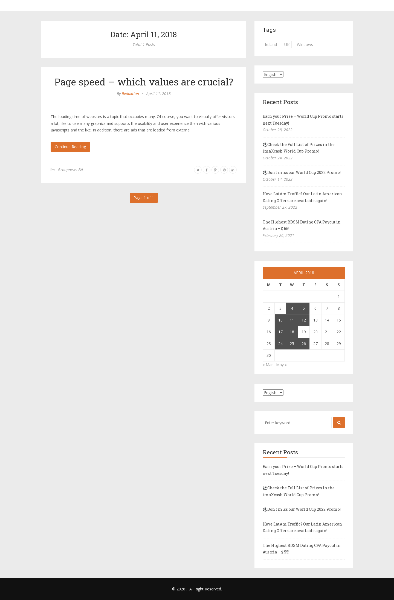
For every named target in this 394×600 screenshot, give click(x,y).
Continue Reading (70, 146)
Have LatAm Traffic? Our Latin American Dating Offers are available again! (302, 197)
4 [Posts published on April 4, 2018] (292, 308)
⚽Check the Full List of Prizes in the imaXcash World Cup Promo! (299, 148)
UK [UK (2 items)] (286, 44)
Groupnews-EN (70, 169)
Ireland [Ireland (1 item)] (271, 44)
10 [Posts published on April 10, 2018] (280, 320)
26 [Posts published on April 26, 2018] (304, 343)
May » (281, 364)
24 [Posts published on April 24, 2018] (280, 343)
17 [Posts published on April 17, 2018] (280, 331)
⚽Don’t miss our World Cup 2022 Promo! (302, 172)
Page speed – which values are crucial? (143, 81)
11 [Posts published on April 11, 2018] (292, 320)
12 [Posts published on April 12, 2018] (304, 320)
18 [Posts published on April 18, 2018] (292, 331)
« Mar (268, 364)
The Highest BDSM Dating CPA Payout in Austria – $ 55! (302, 225)
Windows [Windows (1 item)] (305, 44)
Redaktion (130, 93)
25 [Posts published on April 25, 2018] (292, 343)
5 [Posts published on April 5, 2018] (304, 308)
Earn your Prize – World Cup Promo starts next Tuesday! (303, 120)
